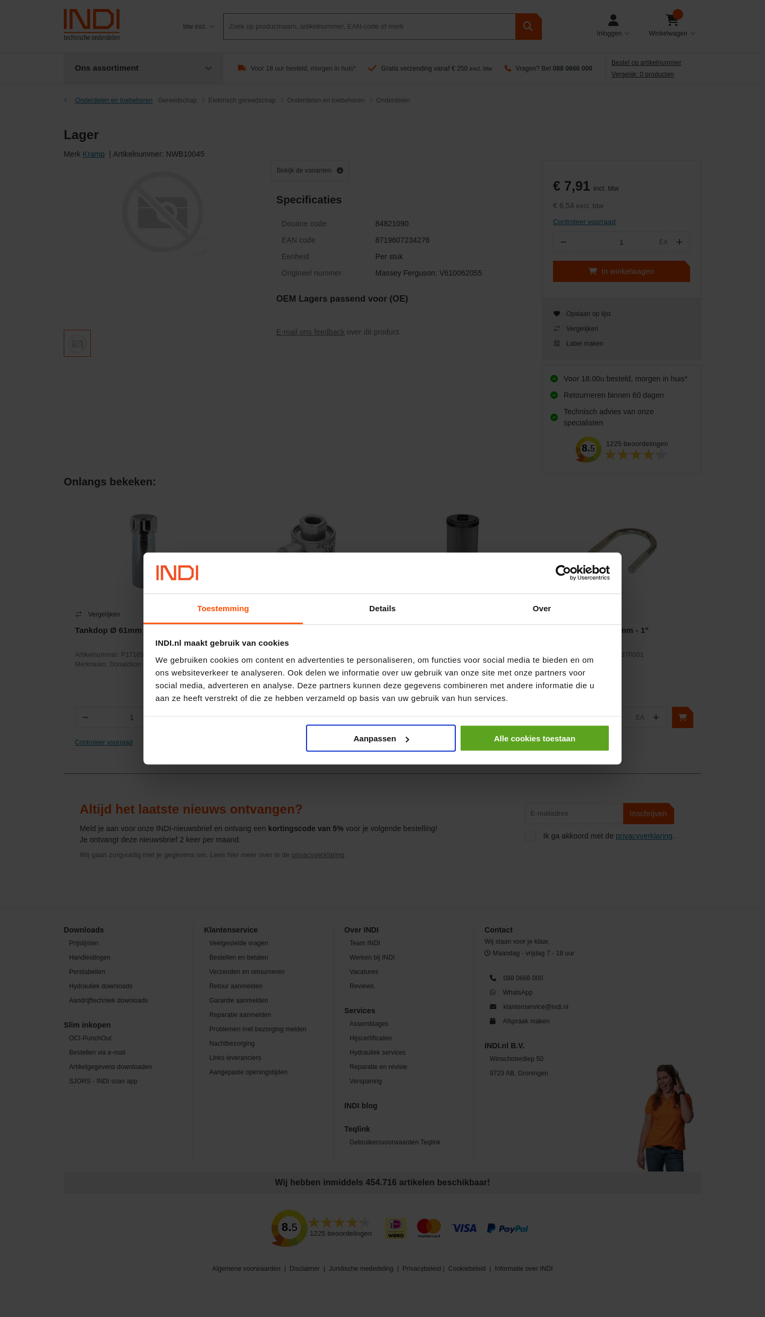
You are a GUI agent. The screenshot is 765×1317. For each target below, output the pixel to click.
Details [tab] (382, 607)
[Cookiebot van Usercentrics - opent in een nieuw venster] (563, 573)
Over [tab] (542, 607)
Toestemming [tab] (223, 607)
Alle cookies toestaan (534, 738)
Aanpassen (381, 738)
